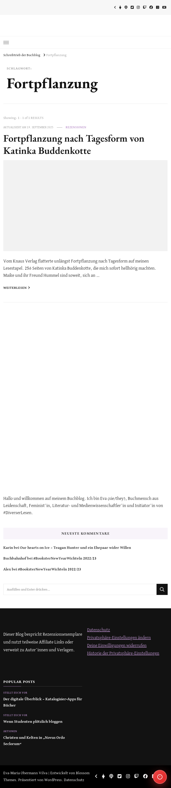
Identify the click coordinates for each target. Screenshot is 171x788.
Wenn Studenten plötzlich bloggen (32, 722)
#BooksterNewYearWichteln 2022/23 (64, 558)
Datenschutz (98, 630)
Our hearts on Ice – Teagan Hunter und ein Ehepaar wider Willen (75, 548)
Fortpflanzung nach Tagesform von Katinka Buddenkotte (74, 144)
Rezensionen (76, 127)
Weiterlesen (16, 287)
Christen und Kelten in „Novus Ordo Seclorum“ (34, 741)
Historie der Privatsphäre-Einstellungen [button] (123, 653)
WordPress (53, 780)
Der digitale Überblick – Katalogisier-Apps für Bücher (42, 702)
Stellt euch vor (15, 693)
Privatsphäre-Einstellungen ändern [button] (119, 638)
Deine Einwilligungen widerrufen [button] (117, 645)
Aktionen (10, 731)
